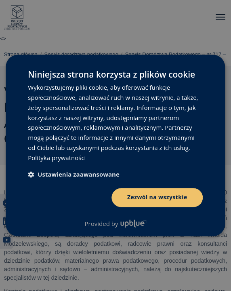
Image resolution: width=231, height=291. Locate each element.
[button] (74, 174)
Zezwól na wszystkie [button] (157, 197)
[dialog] (115, 145)
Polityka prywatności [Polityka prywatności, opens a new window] (57, 158)
